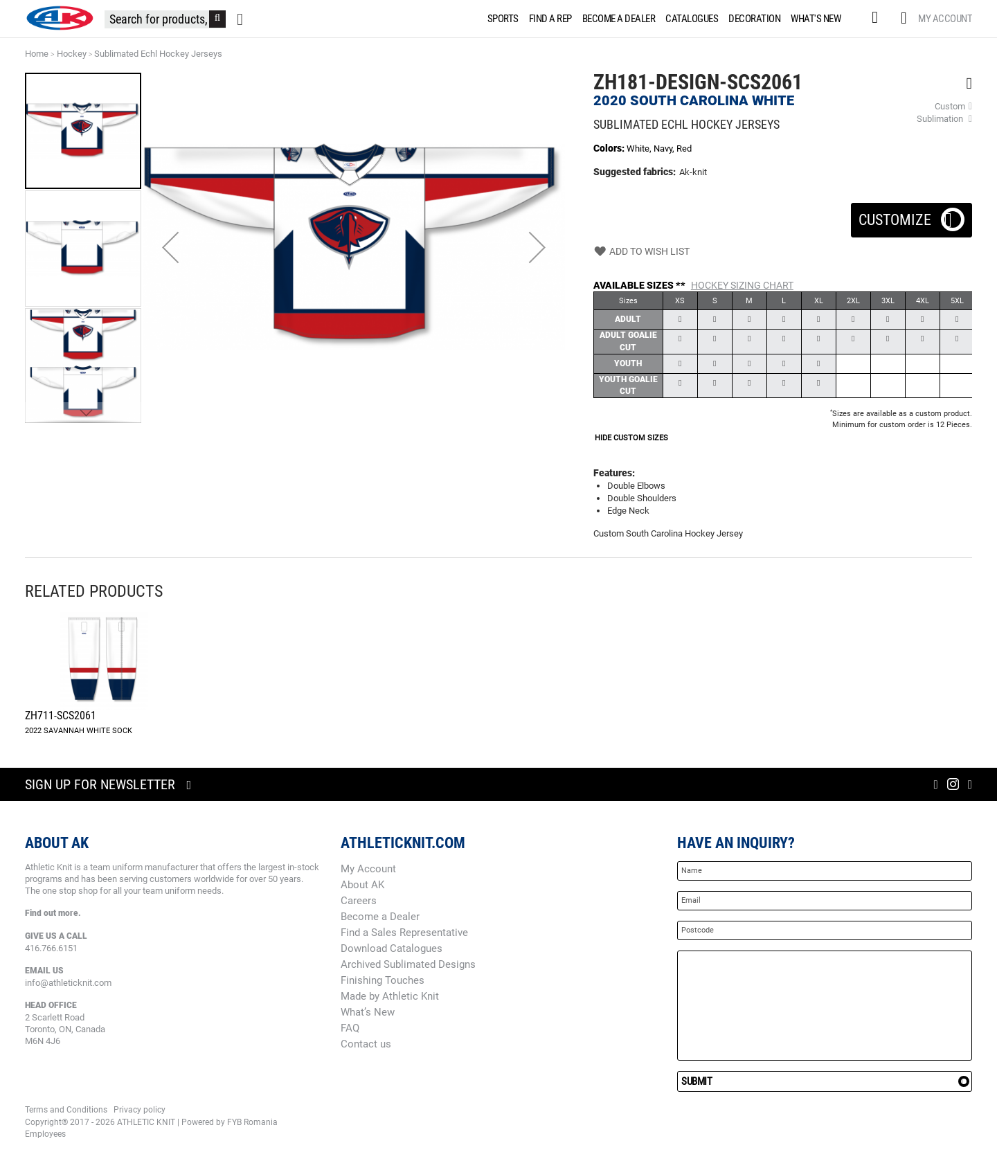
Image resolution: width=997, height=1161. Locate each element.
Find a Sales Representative (404, 932)
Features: (614, 472)
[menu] (667, 18)
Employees (45, 1134)
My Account (945, 18)
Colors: (610, 148)
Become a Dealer (380, 916)
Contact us (366, 1044)
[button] (170, 247)
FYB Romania (252, 1122)
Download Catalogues (391, 948)
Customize (911, 215)
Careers (359, 900)
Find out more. (53, 913)
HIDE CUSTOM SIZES (631, 437)
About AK (362, 885)
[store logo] (59, 18)
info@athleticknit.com (68, 983)
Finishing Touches (382, 980)
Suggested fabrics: (634, 171)
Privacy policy (139, 1110)
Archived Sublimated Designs (408, 964)
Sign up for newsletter (100, 784)
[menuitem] (501, 18)
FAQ (350, 1028)
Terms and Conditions (66, 1110)
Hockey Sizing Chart (742, 285)
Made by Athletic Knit (390, 996)
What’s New (368, 1012)
